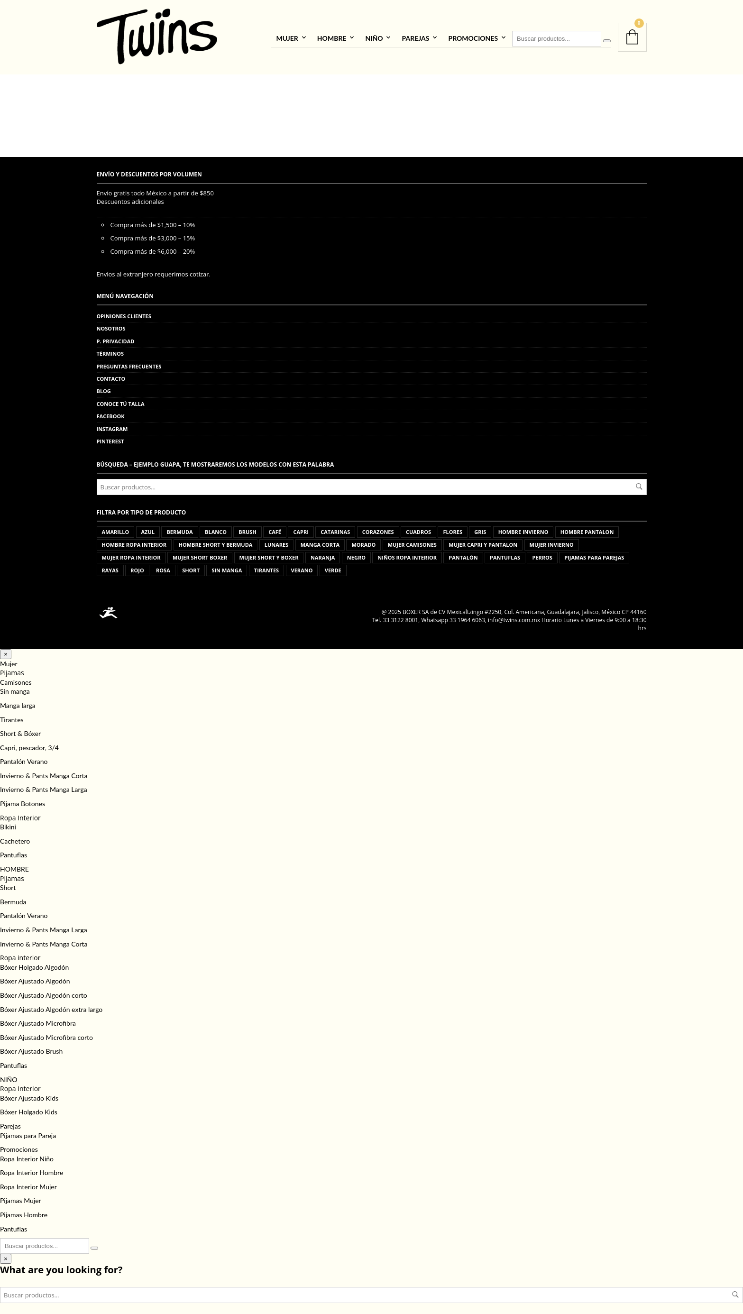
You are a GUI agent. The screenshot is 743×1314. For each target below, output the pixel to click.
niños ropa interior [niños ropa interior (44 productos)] (407, 554)
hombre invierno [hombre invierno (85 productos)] (523, 528)
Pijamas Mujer (20, 1197)
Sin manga (15, 688)
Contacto (111, 374)
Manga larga (18, 702)
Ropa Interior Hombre (31, 1169)
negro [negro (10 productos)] (356, 554)
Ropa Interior (20, 813)
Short (8, 884)
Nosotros (111, 325)
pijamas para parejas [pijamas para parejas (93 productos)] (594, 554)
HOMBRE (332, 36)
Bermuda (13, 898)
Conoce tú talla (121, 400)
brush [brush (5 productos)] (247, 528)
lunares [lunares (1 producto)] (277, 541)
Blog (104, 387)
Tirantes (12, 716)
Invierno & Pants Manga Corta (44, 772)
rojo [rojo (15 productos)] (137, 566)
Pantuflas (13, 851)
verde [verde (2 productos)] (333, 566)
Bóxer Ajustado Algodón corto (43, 991)
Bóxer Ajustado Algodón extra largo (51, 1006)
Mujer (287, 36)
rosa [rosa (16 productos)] (163, 566)
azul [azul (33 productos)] (148, 528)
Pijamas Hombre (23, 1211)
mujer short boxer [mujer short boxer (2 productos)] (200, 554)
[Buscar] (607, 38)
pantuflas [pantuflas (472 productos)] (505, 554)
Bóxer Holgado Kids (28, 1108)
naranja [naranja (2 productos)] (323, 554)
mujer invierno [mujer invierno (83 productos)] (552, 541)
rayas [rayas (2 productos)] (110, 566)
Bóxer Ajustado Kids (29, 1094)
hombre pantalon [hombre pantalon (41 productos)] (587, 528)
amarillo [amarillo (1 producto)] (115, 528)
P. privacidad (116, 337)
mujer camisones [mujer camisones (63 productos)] (412, 541)
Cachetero (15, 837)
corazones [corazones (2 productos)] (378, 528)
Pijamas (12, 669)
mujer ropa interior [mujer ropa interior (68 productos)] (131, 554)
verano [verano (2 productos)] (302, 566)
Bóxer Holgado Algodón (34, 963)
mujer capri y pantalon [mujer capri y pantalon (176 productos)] (483, 541)
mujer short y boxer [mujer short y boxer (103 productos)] (269, 554)
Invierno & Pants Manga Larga (43, 786)
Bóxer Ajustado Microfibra (38, 1020)
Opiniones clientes (124, 312)
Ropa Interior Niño (27, 1155)
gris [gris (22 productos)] (480, 528)
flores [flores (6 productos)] (452, 528)
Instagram (112, 425)
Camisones (15, 678)
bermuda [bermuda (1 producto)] (179, 528)
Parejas (415, 36)
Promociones (473, 36)
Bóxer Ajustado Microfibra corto (46, 1033)
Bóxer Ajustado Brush (31, 1048)
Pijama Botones (22, 800)
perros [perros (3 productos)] (542, 554)
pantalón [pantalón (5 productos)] (463, 554)
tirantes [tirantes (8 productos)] (266, 566)
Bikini (8, 823)
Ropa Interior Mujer (28, 1183)
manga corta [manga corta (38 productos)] (320, 541)
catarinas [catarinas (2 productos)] (335, 528)
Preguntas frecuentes (129, 362)
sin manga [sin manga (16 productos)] (226, 566)
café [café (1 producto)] (274, 528)
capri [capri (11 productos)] (300, 528)
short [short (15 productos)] (191, 566)
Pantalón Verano (23, 758)
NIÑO (374, 36)
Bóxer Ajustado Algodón (35, 978)
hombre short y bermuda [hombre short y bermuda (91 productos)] (216, 541)
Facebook (111, 412)
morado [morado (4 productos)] (363, 541)
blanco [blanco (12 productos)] (216, 528)
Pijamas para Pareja (28, 1132)
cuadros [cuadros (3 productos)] (418, 528)
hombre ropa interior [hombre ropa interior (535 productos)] (134, 541)
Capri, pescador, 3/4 (29, 744)
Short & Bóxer (20, 730)
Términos (110, 350)
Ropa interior (20, 954)
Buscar (639, 483)
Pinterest (110, 437)
